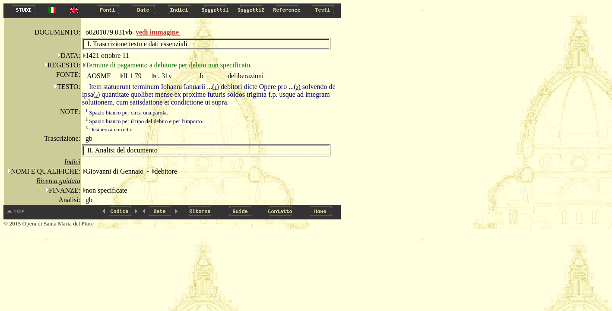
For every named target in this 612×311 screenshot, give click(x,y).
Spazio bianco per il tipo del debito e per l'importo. (144, 121)
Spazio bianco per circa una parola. (127, 112)
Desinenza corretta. (109, 129)
